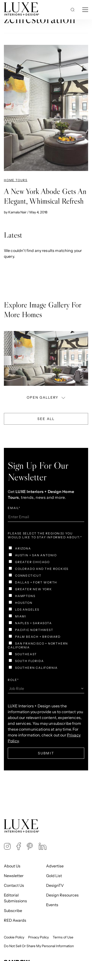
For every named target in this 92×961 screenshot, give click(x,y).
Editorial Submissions (15, 898)
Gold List (54, 875)
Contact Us (14, 885)
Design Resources (62, 895)
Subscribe (13, 910)
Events (52, 904)
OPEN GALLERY (46, 397)
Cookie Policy (14, 937)
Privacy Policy (38, 937)
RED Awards (15, 920)
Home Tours (15, 180)
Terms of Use (63, 937)
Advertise (55, 866)
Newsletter (14, 875)
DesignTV (55, 885)
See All (46, 419)
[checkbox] (46, 608)
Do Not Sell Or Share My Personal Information (39, 946)
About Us (12, 866)
